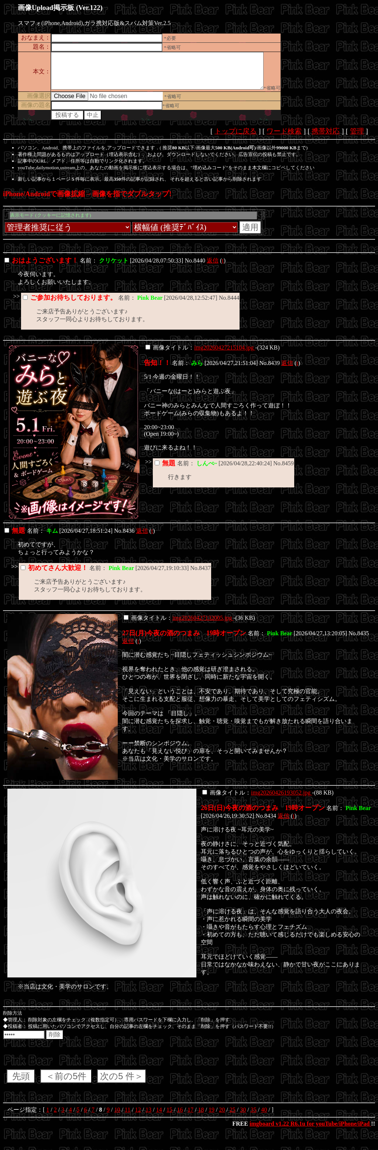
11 (127, 1116)
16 (180, 1116)
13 (148, 1116)
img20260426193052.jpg (281, 799)
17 (190, 1116)
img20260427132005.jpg (202, 624)
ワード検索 (284, 138)
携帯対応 (326, 138)
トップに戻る (235, 138)
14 (159, 1116)
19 (211, 1116)
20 (222, 1116)
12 (138, 1116)
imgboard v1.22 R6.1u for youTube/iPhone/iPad (310, 1130)
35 (254, 1116)
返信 (213, 267)
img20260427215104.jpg (224, 354)
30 (243, 1116)
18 (201, 1116)
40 (264, 1116)
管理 (357, 138)
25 (233, 1116)
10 (117, 1116)
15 (169, 1116)
